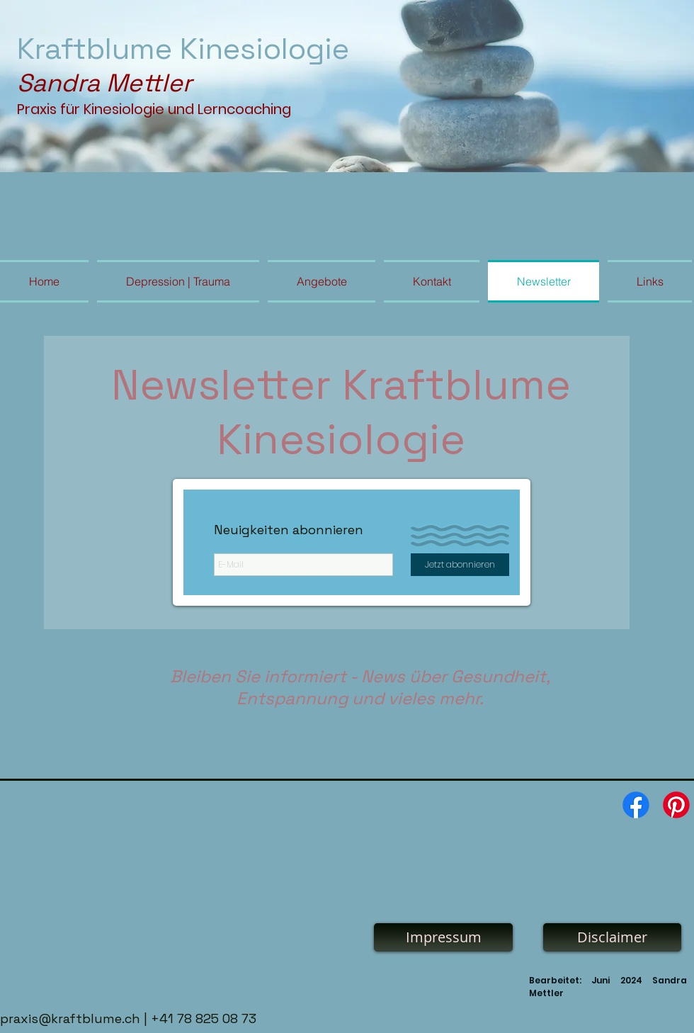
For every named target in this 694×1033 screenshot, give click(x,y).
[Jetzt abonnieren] (460, 564)
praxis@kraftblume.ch (70, 1018)
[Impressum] (443, 937)
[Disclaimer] (612, 937)
